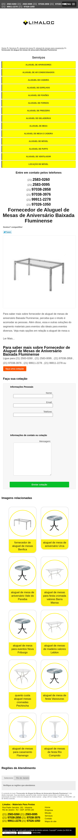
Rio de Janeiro (22, 778)
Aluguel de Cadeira (39, 80)
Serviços (38, 57)
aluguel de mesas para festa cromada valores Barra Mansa (54, 597)
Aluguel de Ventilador (38, 156)
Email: (33, 404)
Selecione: (9, 778)
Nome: (33, 395)
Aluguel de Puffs (38, 149)
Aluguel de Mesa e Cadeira (38, 134)
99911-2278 (12, 6)
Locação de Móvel (39, 164)
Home (47, 807)
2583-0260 (12, 4)
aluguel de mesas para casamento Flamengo (22, 752)
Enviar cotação (39, 484)
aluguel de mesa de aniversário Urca (54, 544)
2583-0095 (27, 4)
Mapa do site (50, 821)
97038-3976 (60, 4)
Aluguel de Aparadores (39, 65)
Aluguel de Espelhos (38, 88)
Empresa (49, 810)
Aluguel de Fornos (38, 103)
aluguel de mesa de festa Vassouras (54, 697)
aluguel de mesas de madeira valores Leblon (54, 649)
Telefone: (33, 413)
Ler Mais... (9, 338)
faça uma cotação (15, 368)
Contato (48, 818)
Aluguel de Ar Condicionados (38, 72)
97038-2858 (43, 4)
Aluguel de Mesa (38, 126)
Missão (48, 813)
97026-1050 (29, 6)
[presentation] (30, 426)
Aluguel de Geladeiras (38, 118)
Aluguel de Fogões (38, 95)
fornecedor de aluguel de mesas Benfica (22, 546)
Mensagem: (32, 458)
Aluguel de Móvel (39, 141)
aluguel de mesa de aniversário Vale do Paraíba (22, 596)
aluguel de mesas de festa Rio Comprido (54, 752)
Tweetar (7, 232)
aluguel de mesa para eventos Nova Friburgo (22, 649)
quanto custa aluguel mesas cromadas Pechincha (22, 700)
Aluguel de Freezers (38, 111)
